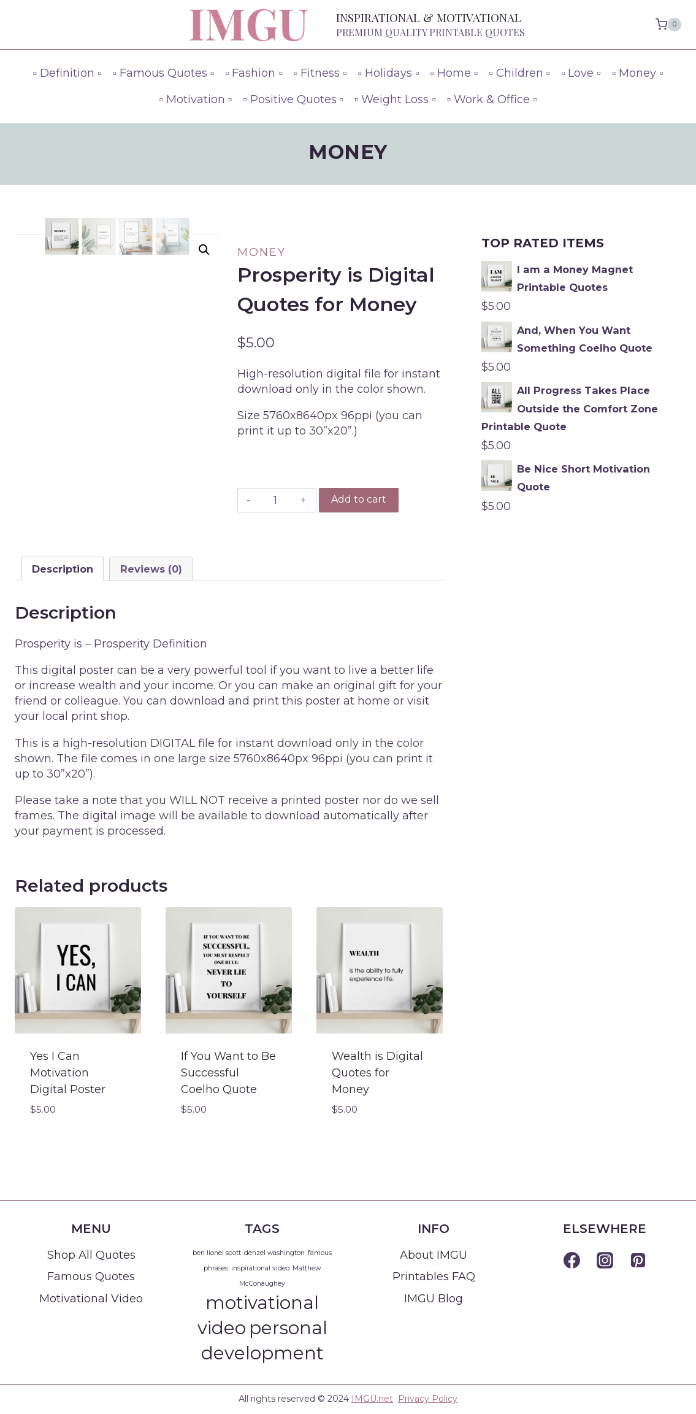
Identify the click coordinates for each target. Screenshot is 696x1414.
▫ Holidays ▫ (388, 73)
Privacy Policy (427, 1398)
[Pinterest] (637, 1260)
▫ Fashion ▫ (254, 73)
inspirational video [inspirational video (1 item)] (260, 1268)
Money (348, 152)
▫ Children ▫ (519, 73)
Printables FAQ (433, 1276)
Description (62, 569)
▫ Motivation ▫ (195, 99)
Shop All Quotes (91, 1255)
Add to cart (358, 499)
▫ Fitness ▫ (320, 73)
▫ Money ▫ (637, 73)
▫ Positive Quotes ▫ (293, 99)
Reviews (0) (151, 569)
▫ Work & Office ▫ (492, 99)
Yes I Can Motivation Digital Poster (67, 1072)
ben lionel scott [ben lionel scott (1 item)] (217, 1253)
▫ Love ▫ (581, 73)
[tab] (62, 569)
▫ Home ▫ (454, 73)
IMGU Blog (433, 1298)
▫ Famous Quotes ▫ (163, 73)
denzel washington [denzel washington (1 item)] (274, 1253)
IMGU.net (372, 1398)
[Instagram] (604, 1260)
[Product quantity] (275, 500)
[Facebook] (571, 1260)
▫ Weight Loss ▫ (395, 99)
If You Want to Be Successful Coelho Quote (228, 1072)
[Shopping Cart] (668, 24)
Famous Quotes (91, 1276)
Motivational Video (91, 1298)
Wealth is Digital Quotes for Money (377, 1072)
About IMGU (433, 1255)
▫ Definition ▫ (67, 73)
